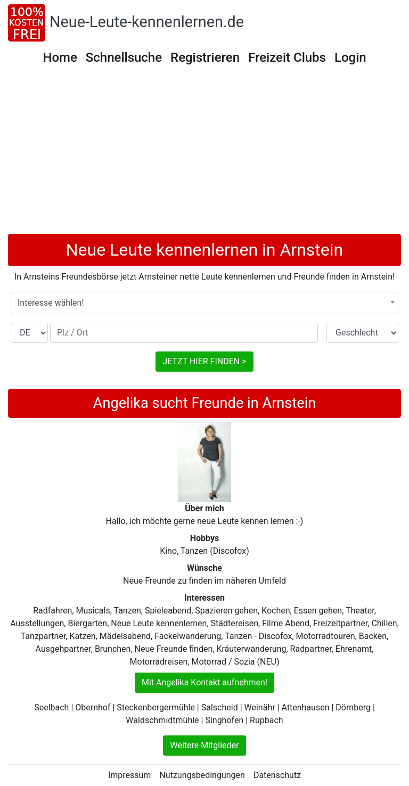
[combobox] (204, 303)
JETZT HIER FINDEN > (204, 361)
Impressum (129, 775)
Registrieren (205, 57)
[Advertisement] (204, 153)
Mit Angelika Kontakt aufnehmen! (204, 682)
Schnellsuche (124, 57)
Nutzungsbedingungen (201, 775)
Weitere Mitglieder (204, 745)
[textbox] (204, 303)
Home (60, 57)
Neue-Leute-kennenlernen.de (147, 22)
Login (350, 57)
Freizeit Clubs (287, 57)
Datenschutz (277, 775)
